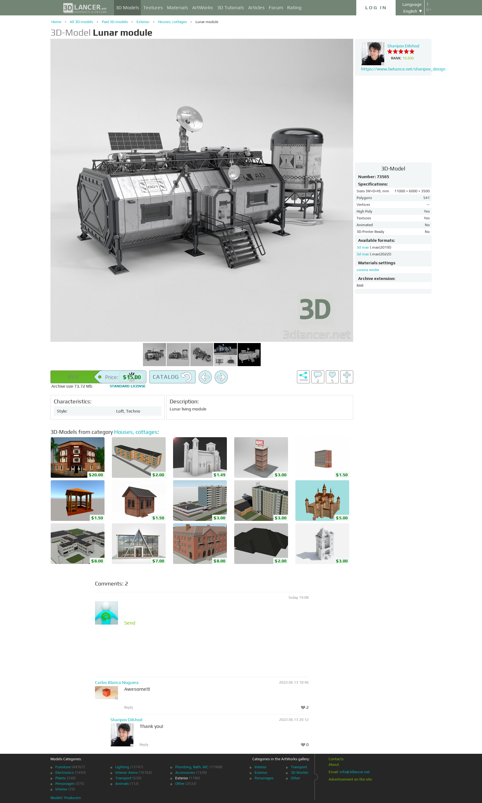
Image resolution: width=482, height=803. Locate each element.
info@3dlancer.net (355, 772)
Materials (177, 7)
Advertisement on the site (350, 779)
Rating (294, 7)
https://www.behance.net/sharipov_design (403, 68)
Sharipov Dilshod (126, 719)
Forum (276, 7)
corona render (368, 270)
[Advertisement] (393, 118)
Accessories (185, 772)
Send (129, 623)
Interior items (126, 772)
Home (56, 22)
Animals (122, 783)
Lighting (122, 767)
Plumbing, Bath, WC (191, 767)
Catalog (172, 377)
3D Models (127, 7)
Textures (153, 7)
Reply (128, 707)
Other (179, 783)
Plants (60, 778)
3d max (363, 247)
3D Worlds (299, 772)
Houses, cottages (172, 22)
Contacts (336, 759)
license (127, 386)
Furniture (63, 767)
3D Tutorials (230, 7)
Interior (61, 789)
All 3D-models (81, 22)
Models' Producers (65, 798)
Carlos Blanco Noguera (117, 682)
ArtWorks (202, 7)
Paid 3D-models (115, 22)
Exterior (142, 22)
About (334, 764)
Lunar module (207, 22)
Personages (64, 783)
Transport (123, 778)
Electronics (64, 772)
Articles (256, 7)
